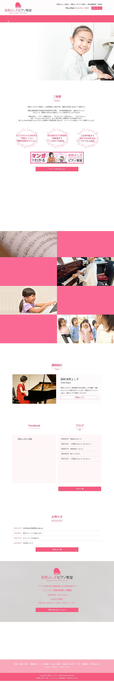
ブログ (91, 18)
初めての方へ (28, 18)
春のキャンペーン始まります (32, 534)
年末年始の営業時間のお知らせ (33, 529)
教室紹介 (85, 665)
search (98, 18)
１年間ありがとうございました (80, 459)
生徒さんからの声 (79, 18)
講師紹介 (39, 18)
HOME (16, 665)
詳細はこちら (80, 398)
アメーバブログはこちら (57, 169)
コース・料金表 (51, 18)
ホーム (18, 18)
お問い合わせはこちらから (57, 611)
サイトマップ (65, 668)
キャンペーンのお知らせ (31, 539)
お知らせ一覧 (57, 550)
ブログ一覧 (80, 489)
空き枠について (28, 544)
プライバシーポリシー (52, 668)
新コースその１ (75, 454)
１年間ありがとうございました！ (81, 444)
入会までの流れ (65, 18)
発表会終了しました (76, 449)
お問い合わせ (96, 8)
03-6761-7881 (82, 8)
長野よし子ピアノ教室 (25, 439)
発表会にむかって (76, 439)
